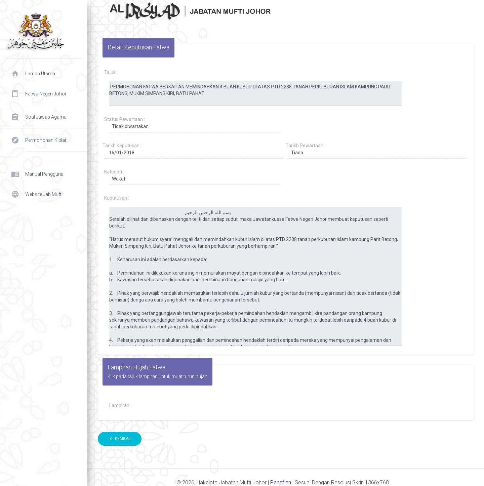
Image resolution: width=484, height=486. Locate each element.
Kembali (119, 439)
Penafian (281, 482)
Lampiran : (120, 405)
